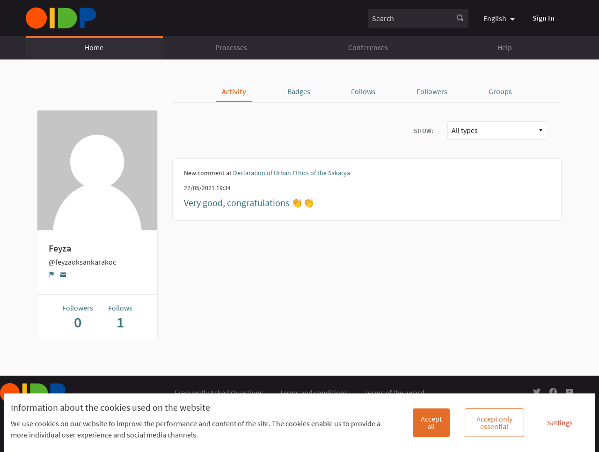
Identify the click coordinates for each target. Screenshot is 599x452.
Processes (231, 47)
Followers (431, 91)
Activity (234, 91)
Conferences (368, 47)
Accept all (431, 422)
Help (504, 47)
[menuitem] (500, 18)
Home (94, 47)
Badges (298, 91)
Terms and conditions (313, 392)
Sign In (544, 17)
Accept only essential (494, 422)
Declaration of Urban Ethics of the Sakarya (291, 173)
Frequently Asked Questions (219, 392)
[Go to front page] (61, 18)
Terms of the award (394, 392)
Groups (500, 91)
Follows (363, 91)
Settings (560, 422)
